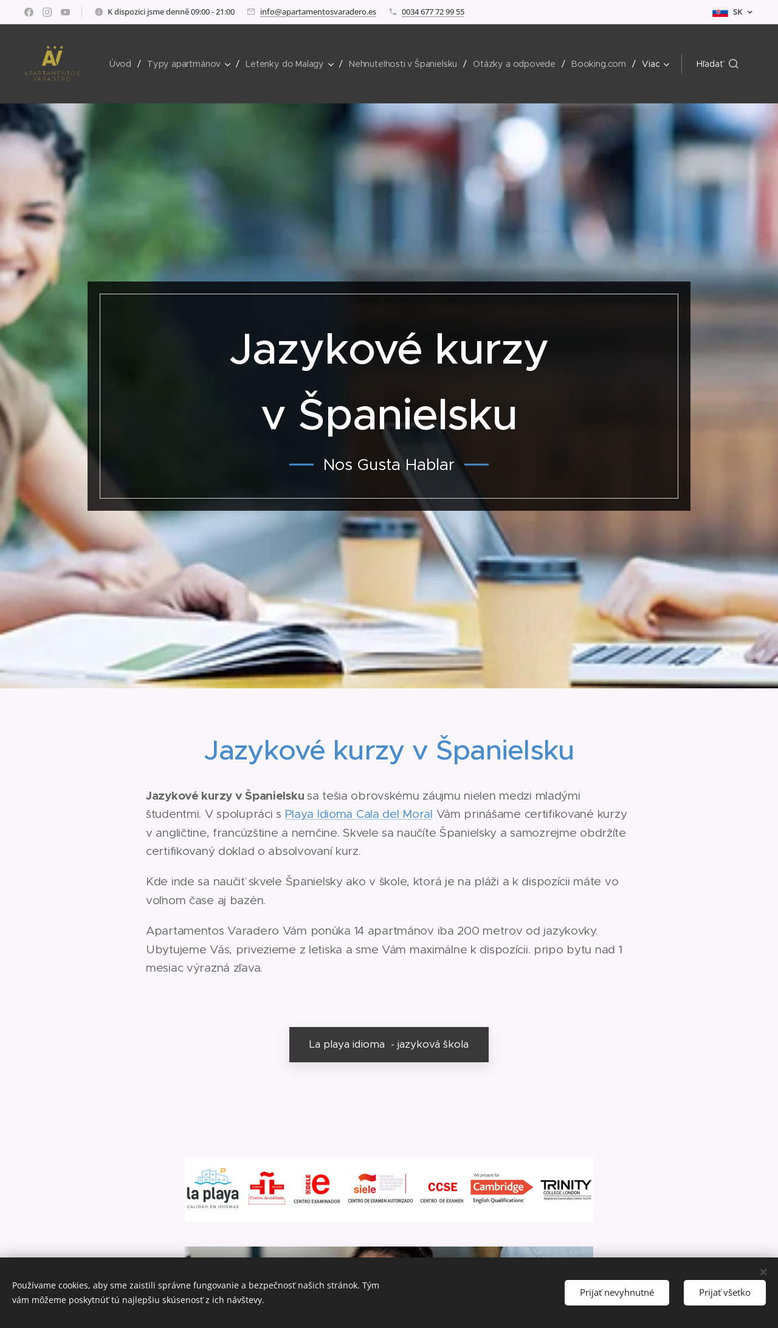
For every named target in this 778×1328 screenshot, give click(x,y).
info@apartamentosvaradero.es (318, 11)
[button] (717, 64)
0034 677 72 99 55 (433, 11)
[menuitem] (124, 64)
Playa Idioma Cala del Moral (359, 814)
